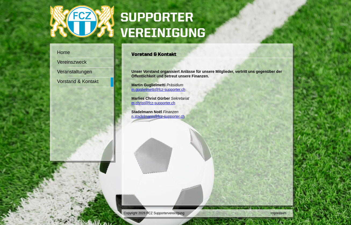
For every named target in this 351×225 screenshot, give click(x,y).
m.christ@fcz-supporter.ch (153, 103)
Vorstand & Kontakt (77, 81)
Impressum (278, 213)
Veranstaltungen (74, 71)
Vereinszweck (72, 62)
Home (63, 52)
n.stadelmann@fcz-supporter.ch (158, 116)
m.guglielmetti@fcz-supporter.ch (158, 89)
